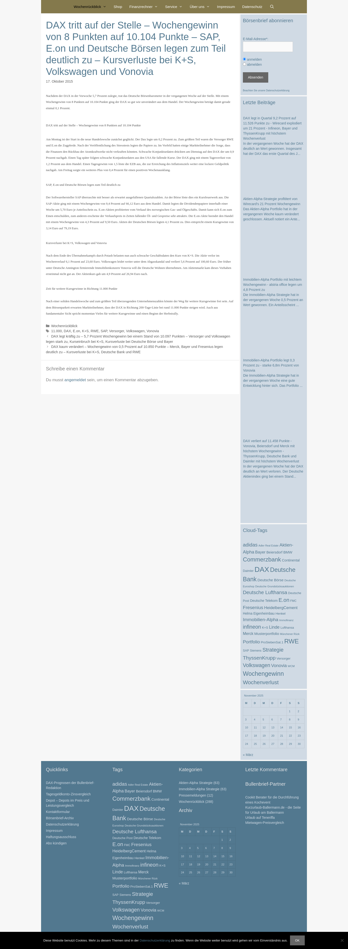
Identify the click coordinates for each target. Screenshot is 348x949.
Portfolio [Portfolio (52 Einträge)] (251, 641)
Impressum (226, 7)
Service (175, 6)
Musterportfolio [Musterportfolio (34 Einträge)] (266, 634)
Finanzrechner (145, 6)
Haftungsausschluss (61, 837)
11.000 (56, 331)
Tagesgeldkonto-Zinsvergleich (68, 794)
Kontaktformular (58, 812)
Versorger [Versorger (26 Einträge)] (283, 658)
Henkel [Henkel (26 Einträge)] (280, 613)
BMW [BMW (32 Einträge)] (287, 552)
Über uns (201, 6)
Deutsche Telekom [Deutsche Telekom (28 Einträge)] (264, 601)
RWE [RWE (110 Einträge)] (291, 641)
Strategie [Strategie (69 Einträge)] (272, 650)
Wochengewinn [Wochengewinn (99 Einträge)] (263, 673)
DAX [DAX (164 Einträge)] (261, 569)
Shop (118, 7)
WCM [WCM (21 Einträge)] (291, 666)
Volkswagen (135, 331)
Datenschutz (252, 7)
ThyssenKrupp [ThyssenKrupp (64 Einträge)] (259, 658)
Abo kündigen (56, 843)
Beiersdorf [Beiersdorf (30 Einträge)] (274, 552)
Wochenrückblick (92, 6)
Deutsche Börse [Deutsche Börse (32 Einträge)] (271, 580)
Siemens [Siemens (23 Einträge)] (255, 650)
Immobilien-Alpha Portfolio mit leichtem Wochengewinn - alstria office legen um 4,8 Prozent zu (272, 285)
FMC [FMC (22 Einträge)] (293, 601)
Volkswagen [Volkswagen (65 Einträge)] (256, 665)
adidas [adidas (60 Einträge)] (250, 544)
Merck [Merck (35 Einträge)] (248, 634)
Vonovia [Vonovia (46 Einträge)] (279, 665)
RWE (95, 331)
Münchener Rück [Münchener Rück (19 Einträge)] (290, 634)
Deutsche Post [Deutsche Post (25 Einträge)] (122, 838)
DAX (67, 331)
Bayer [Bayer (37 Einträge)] (260, 552)
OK (297, 940)
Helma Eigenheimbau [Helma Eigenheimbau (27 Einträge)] (259, 613)
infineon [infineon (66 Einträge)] (252, 627)
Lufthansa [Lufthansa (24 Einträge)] (287, 627)
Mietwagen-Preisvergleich (264, 823)
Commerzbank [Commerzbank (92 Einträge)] (262, 559)
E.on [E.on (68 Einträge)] (284, 600)
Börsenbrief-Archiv (60, 818)
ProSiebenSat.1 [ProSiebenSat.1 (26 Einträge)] (272, 642)
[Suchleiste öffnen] (272, 6)
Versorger (116, 331)
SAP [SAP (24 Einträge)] (246, 650)
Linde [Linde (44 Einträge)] (274, 627)
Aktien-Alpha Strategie (195, 783)
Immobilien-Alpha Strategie (199, 789)
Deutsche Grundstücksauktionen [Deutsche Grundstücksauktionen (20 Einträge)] (274, 586)
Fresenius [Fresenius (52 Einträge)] (253, 607)
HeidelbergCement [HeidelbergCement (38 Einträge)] (280, 607)
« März (248, 755)
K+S (85, 331)
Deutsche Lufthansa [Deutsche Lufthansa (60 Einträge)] (265, 592)
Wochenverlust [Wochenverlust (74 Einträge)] (261, 682)
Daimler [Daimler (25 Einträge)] (248, 571)
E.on (76, 331)
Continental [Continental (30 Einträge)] (291, 560)
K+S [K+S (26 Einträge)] (265, 627)
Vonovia (152, 331)
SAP (104, 331)
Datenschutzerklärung (278, 90)
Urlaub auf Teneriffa (260, 818)
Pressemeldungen (192, 795)
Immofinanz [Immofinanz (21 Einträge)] (286, 620)
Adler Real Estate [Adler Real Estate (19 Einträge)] (269, 545)
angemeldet (75, 380)
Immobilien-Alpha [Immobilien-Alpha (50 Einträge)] (260, 619)
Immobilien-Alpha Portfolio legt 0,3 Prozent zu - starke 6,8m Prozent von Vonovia (271, 365)
